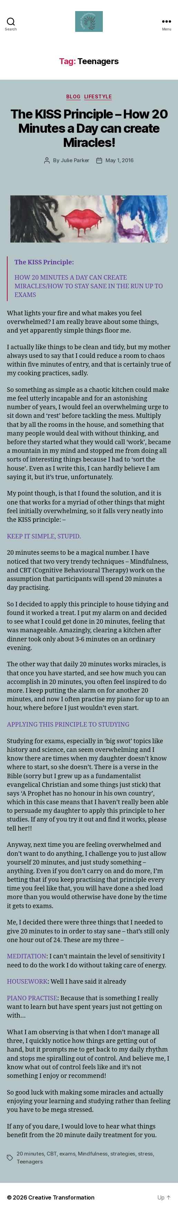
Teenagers (30, 1161)
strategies (122, 1153)
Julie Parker (75, 160)
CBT (52, 1153)
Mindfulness (93, 1153)
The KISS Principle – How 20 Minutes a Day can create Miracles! (89, 128)
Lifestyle (98, 96)
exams (67, 1153)
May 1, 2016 (120, 160)
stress (145, 1153)
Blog (73, 96)
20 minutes (30, 1153)
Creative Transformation (61, 1197)
